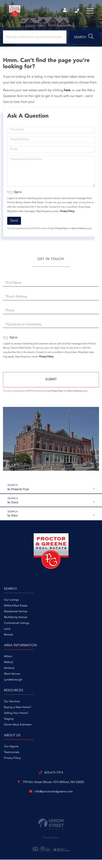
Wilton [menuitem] (8, 657)
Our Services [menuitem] (12, 702)
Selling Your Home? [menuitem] (16, 713)
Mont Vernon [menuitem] (12, 674)
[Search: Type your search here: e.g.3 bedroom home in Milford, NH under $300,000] (34, 37)
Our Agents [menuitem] (11, 747)
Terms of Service (79, 229)
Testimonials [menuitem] (11, 752)
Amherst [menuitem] (9, 668)
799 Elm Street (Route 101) (51, 782)
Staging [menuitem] (9, 719)
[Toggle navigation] (90, 11)
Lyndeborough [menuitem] (13, 680)
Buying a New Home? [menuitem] (17, 707)
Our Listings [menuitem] (11, 600)
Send (14, 221)
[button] (83, 37)
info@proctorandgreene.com (51, 792)
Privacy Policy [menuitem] (12, 758)
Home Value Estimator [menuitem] (18, 725)
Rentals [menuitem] (8, 635)
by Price (13, 516)
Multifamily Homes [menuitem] (15, 617)
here (67, 90)
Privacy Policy (67, 212)
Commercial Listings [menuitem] (16, 623)
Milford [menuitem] (8, 662)
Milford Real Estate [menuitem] (16, 606)
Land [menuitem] (7, 629)
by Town (13, 502)
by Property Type (18, 489)
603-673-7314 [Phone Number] (76, 11)
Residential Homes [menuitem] (15, 612)
